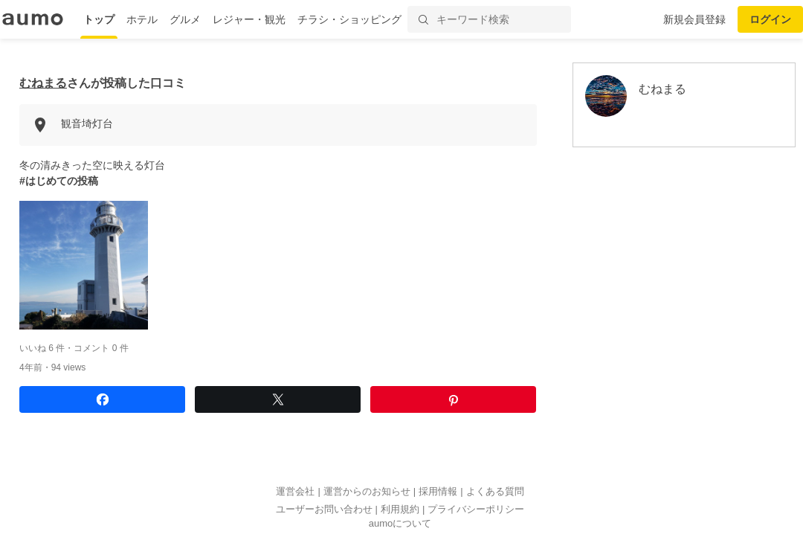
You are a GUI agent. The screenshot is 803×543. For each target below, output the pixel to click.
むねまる (43, 83)
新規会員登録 (694, 19)
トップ (99, 19)
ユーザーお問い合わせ (324, 509)
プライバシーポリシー (476, 509)
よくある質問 (495, 491)
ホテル (142, 19)
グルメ (185, 19)
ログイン (770, 19)
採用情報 (438, 491)
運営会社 (295, 491)
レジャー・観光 (249, 19)
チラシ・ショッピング (349, 19)
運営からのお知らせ (366, 491)
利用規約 (400, 509)
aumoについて (400, 523)
